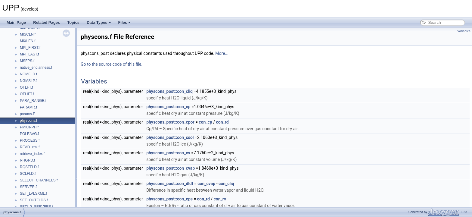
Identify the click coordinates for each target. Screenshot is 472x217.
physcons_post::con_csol (170, 137)
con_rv (220, 199)
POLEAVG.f (29, 134)
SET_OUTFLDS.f (34, 200)
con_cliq (226, 183)
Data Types (99, 22)
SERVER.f (28, 187)
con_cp (205, 122)
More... (221, 53)
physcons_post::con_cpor (170, 122)
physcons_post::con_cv (168, 152)
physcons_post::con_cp (168, 106)
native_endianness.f (36, 67)
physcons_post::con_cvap (170, 168)
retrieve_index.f (32, 154)
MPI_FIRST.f (30, 48)
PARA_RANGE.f (33, 101)
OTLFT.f (26, 87)
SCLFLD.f (28, 173)
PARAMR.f (28, 107)
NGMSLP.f (28, 81)
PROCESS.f (29, 140)
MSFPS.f (27, 61)
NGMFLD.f (28, 74)
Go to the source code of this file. (111, 64)
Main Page (16, 22)
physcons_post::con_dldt (169, 183)
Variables (463, 31)
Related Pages (46, 22)
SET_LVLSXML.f (33, 193)
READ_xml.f (29, 147)
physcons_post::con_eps (169, 199)
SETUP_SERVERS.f (36, 207)
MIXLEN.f (27, 41)
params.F (27, 114)
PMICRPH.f (29, 127)
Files (124, 22)
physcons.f (28, 120)
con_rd (222, 122)
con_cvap (206, 183)
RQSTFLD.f (29, 167)
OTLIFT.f (27, 94)
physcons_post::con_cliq (169, 91)
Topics (73, 22)
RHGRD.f (27, 160)
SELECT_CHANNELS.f (38, 180)
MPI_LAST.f (29, 54)
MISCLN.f (28, 34)
